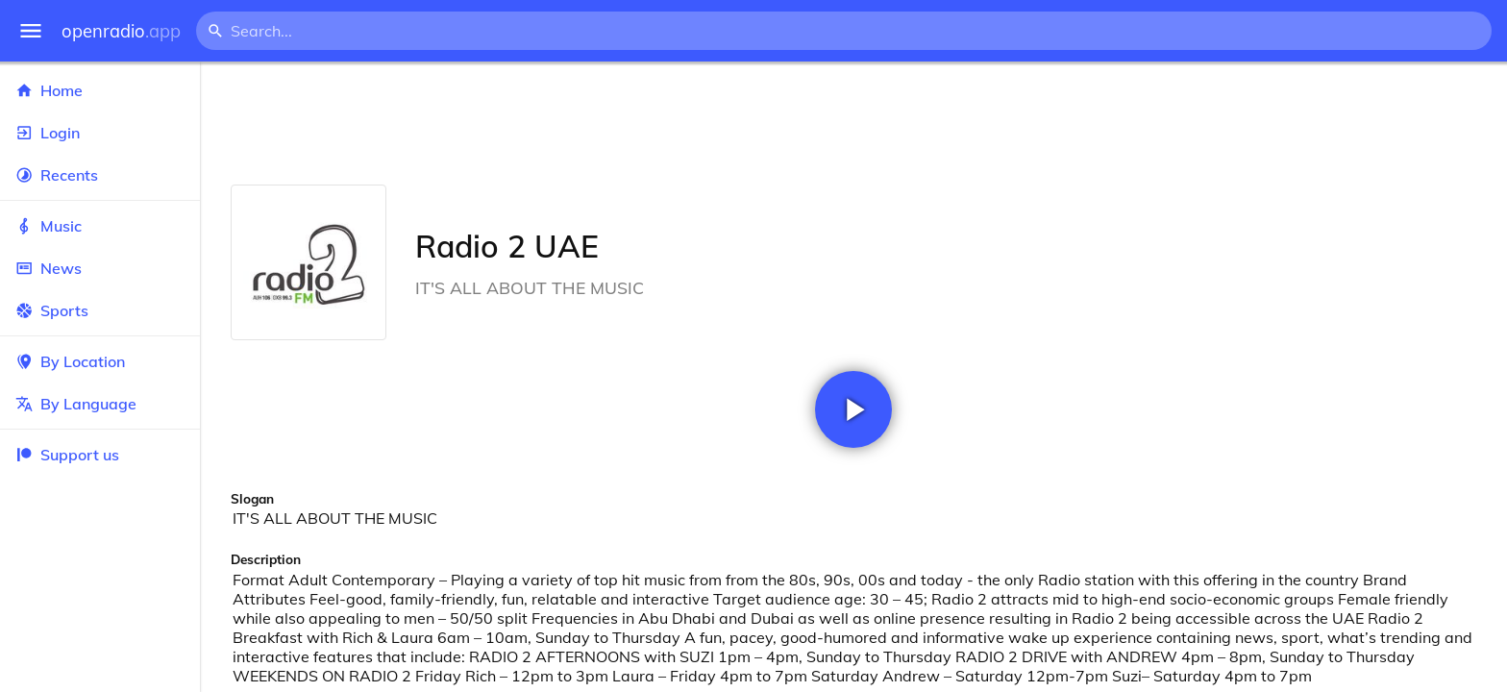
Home (100, 90)
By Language (100, 404)
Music (100, 226)
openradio (121, 31)
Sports (100, 310)
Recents (100, 175)
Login (100, 132)
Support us (67, 454)
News (100, 268)
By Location (100, 361)
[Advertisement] (853, 123)
